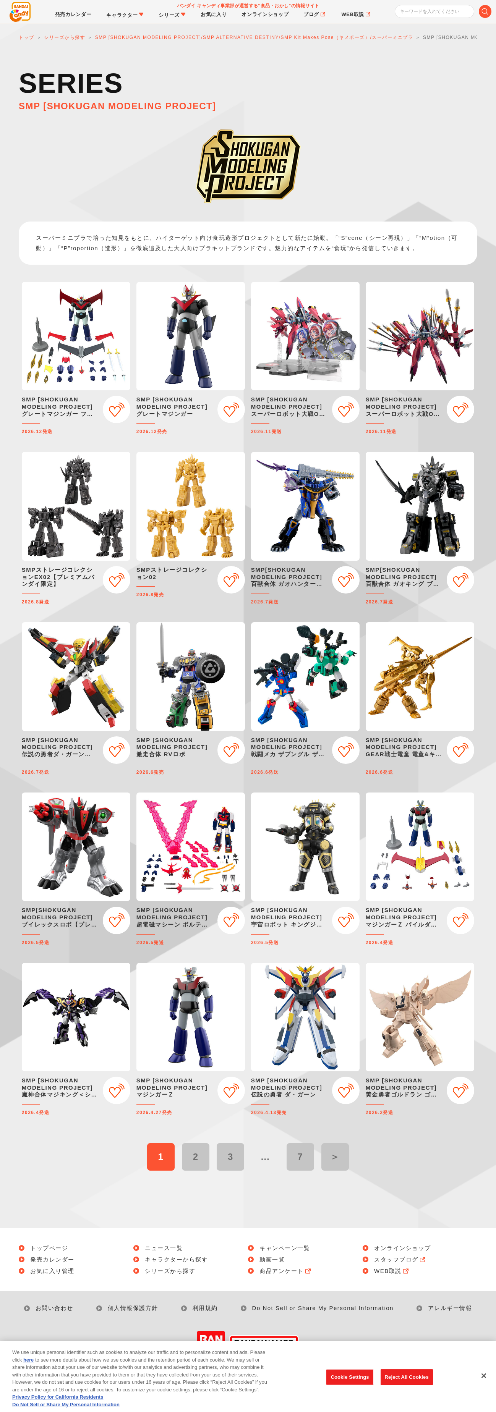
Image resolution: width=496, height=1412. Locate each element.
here (28, 1371)
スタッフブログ (400, 1259)
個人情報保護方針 (133, 1308)
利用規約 (205, 1308)
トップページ (49, 1248)
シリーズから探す (170, 1271)
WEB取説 (392, 1271)
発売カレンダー (52, 1259)
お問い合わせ (54, 1308)
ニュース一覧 (164, 1248)
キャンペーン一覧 (284, 1248)
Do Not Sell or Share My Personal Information (323, 1308)
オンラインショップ (402, 1248)
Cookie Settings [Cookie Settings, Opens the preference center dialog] (350, 1388)
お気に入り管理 (52, 1271)
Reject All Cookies (407, 1388)
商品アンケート (285, 1271)
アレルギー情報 (450, 1308)
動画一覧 (272, 1259)
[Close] (483, 1386)
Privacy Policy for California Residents (57, 1408)
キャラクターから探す (176, 1259)
